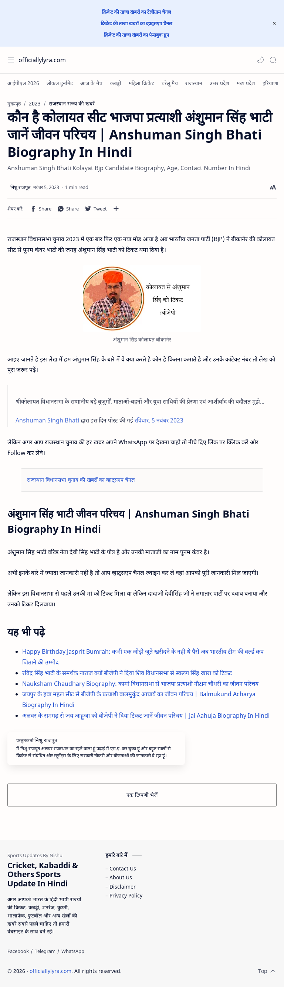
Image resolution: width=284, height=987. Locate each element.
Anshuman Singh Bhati (47, 420)
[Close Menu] (274, 23)
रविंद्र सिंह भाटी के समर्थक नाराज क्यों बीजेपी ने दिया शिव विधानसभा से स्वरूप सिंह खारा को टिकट (127, 673)
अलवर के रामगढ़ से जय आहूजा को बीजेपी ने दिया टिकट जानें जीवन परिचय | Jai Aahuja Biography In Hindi (146, 715)
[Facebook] (18, 951)
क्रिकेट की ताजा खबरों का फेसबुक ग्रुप (136, 34)
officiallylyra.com (42, 60)
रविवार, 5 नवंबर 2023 (159, 420)
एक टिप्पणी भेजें (142, 794)
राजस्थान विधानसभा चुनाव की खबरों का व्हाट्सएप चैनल (81, 479)
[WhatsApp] (72, 951)
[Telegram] (45, 951)
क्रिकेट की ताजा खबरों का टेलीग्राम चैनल (136, 12)
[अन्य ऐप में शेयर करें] (116, 208)
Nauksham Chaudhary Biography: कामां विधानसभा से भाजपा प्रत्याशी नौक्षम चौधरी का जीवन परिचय (140, 684)
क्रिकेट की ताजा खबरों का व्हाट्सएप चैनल (136, 23)
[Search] (272, 59)
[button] (260, 59)
